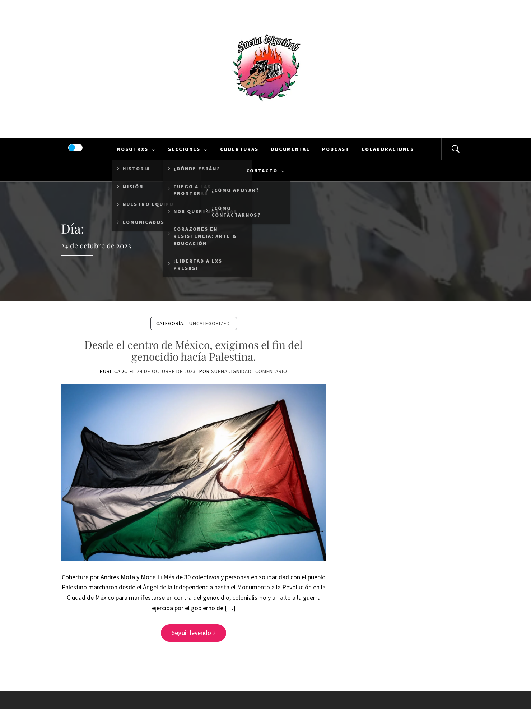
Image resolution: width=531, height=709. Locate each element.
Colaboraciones (388, 149)
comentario (271, 371)
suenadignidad (231, 371)
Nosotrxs (136, 149)
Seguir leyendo (193, 633)
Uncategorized (209, 323)
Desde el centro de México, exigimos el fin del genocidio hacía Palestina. (193, 350)
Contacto (265, 170)
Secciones (188, 149)
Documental (290, 149)
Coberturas (239, 149)
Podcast (335, 149)
